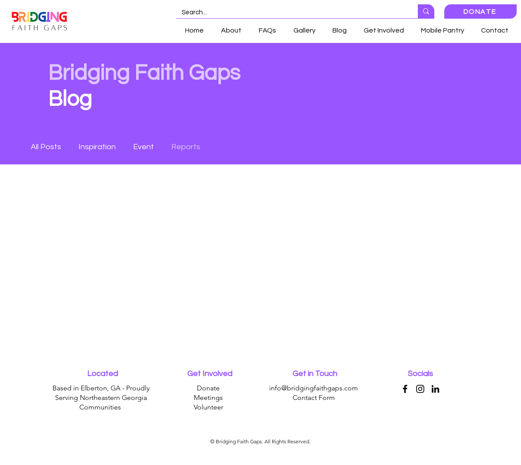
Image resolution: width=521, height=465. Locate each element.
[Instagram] (420, 388)
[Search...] (291, 12)
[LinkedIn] (435, 388)
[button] (383, 30)
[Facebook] (405, 388)
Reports (185, 147)
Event (143, 147)
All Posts (46, 147)
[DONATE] (480, 11)
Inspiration (97, 147)
